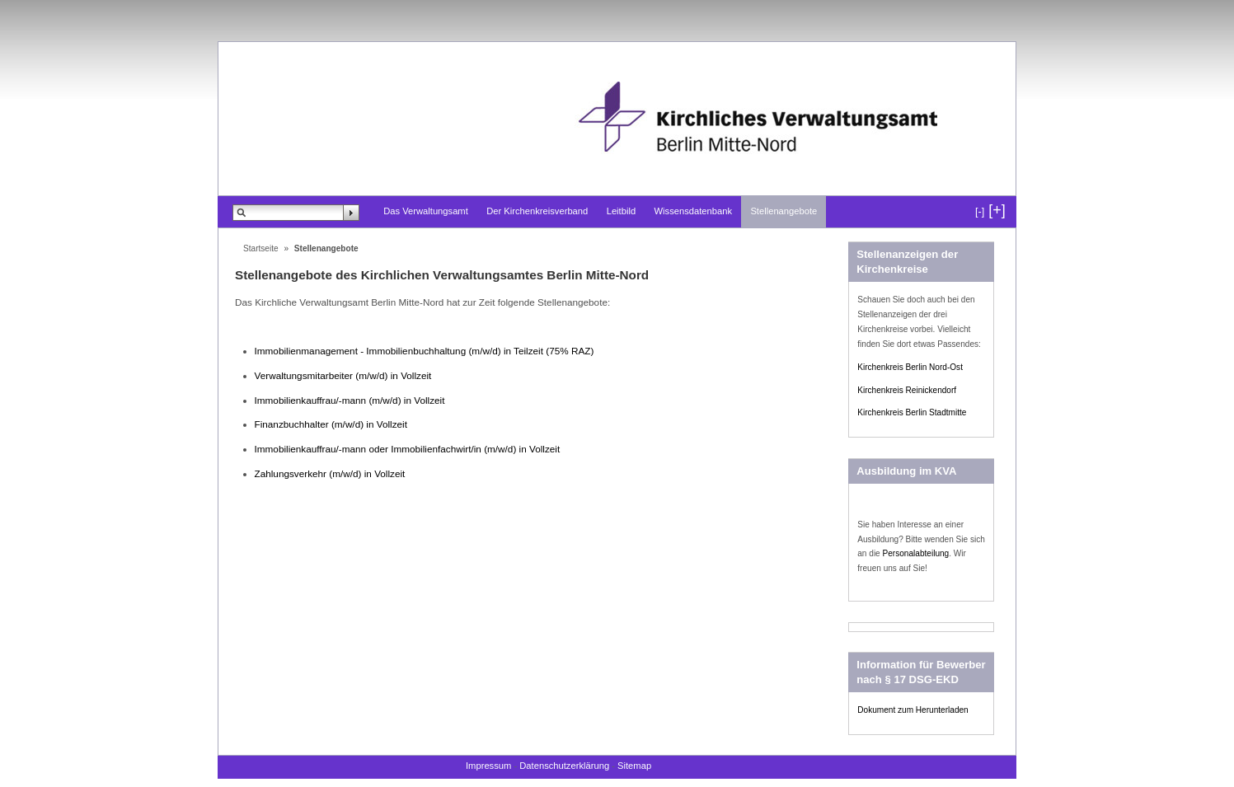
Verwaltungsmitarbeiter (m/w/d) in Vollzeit (343, 375)
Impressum (488, 766)
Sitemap (634, 766)
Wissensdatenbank (694, 211)
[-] (979, 212)
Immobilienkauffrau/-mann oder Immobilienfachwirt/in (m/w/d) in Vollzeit (408, 448)
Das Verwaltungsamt (425, 211)
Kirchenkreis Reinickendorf (906, 390)
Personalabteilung (916, 553)
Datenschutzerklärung (564, 766)
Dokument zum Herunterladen (912, 709)
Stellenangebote (783, 211)
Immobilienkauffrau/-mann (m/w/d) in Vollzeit (350, 400)
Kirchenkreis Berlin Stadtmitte (911, 412)
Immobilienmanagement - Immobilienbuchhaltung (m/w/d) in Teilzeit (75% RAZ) (424, 350)
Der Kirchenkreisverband (537, 211)
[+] (997, 210)
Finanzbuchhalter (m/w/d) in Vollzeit (331, 424)
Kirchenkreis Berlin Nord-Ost (910, 367)
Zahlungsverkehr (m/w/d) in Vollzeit (330, 473)
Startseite (261, 248)
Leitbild (621, 211)
